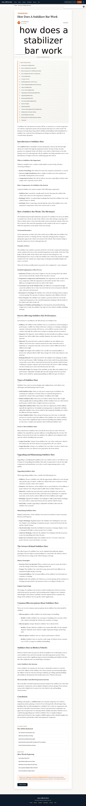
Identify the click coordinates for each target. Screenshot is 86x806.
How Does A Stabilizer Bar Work (40, 777)
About (19, 2)
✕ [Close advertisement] (83, 6)
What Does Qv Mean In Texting (26, 735)
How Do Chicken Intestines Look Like (27, 745)
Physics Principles (25, 103)
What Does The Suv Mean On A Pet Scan (28, 764)
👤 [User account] (83, 2)
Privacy (34, 2)
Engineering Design (25, 106)
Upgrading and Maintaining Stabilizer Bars (30, 92)
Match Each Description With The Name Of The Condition (32, 742)
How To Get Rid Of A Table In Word (27, 770)
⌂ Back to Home (22, 784)
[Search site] (70, 2)
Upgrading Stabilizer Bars (27, 95)
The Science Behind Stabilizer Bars (28, 101)
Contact (24, 2)
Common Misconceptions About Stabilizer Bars (31, 109)
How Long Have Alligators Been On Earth (28, 767)
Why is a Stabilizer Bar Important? (28, 68)
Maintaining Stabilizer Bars (27, 98)
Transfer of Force (25, 79)
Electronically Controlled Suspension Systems (31, 117)
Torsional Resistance (26, 76)
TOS (39, 2)
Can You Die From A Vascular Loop (27, 732)
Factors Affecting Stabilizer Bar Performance (31, 84)
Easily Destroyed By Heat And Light (27, 739)
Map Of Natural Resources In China (27, 761)
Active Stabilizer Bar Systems (27, 114)
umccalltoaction (7, 2)
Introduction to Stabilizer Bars (28, 65)
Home (15, 2)
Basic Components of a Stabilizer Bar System (31, 71)
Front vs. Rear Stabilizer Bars (27, 90)
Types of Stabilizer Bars (26, 87)
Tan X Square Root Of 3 (24, 758)
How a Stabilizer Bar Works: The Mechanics (30, 73)
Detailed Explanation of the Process (29, 81)
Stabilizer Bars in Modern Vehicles (28, 112)
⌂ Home (79, 2)
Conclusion (23, 120)
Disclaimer (29, 2)
